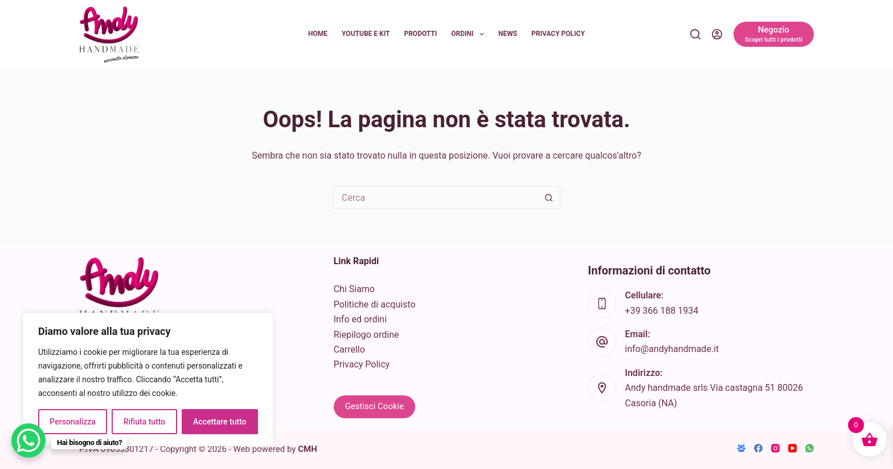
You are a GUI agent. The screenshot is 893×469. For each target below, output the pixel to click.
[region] (148, 379)
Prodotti (420, 34)
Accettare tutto (220, 421)
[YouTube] (792, 448)
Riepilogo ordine (366, 334)
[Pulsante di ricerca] (549, 197)
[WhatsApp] (809, 448)
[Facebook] (758, 448)
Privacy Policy (558, 34)
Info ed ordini (360, 319)
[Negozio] (774, 34)
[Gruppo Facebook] (741, 448)
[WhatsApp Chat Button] (28, 440)
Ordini (470, 34)
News (507, 34)
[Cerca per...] (435, 197)
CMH (307, 449)
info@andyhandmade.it (672, 348)
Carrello (349, 349)
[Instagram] (775, 448)
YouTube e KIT (366, 34)
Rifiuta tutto (145, 421)
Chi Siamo (354, 289)
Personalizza (73, 421)
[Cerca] (695, 34)
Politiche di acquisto (375, 304)
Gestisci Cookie (374, 406)
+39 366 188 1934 (661, 310)
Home (317, 34)
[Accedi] (717, 34)
